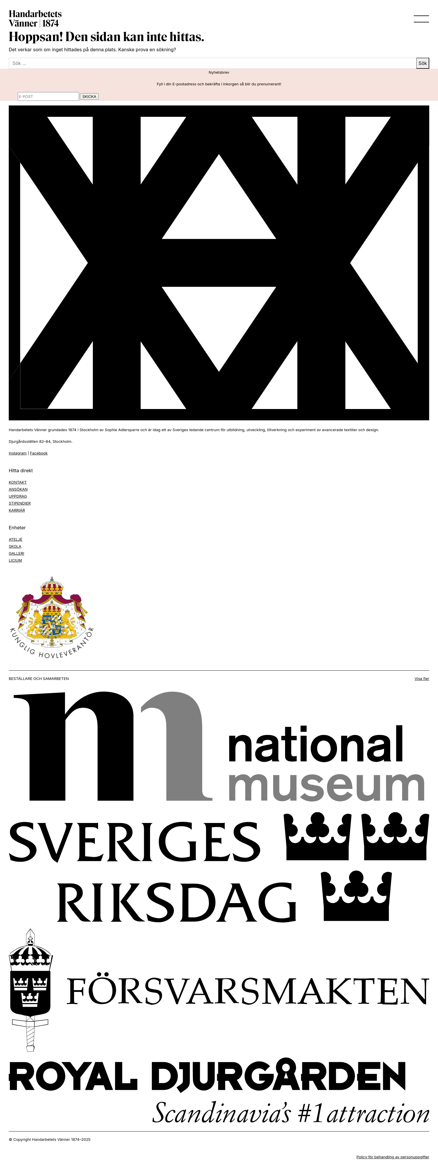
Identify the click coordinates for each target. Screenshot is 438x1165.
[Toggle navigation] (419, 19)
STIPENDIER (20, 503)
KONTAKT (18, 482)
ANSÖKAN (18, 489)
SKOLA (15, 546)
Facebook (39, 453)
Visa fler (422, 678)
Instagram (18, 453)
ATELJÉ (15, 539)
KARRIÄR (17, 510)
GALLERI (16, 553)
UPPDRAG (18, 496)
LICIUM (15, 560)
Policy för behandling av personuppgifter (392, 1157)
